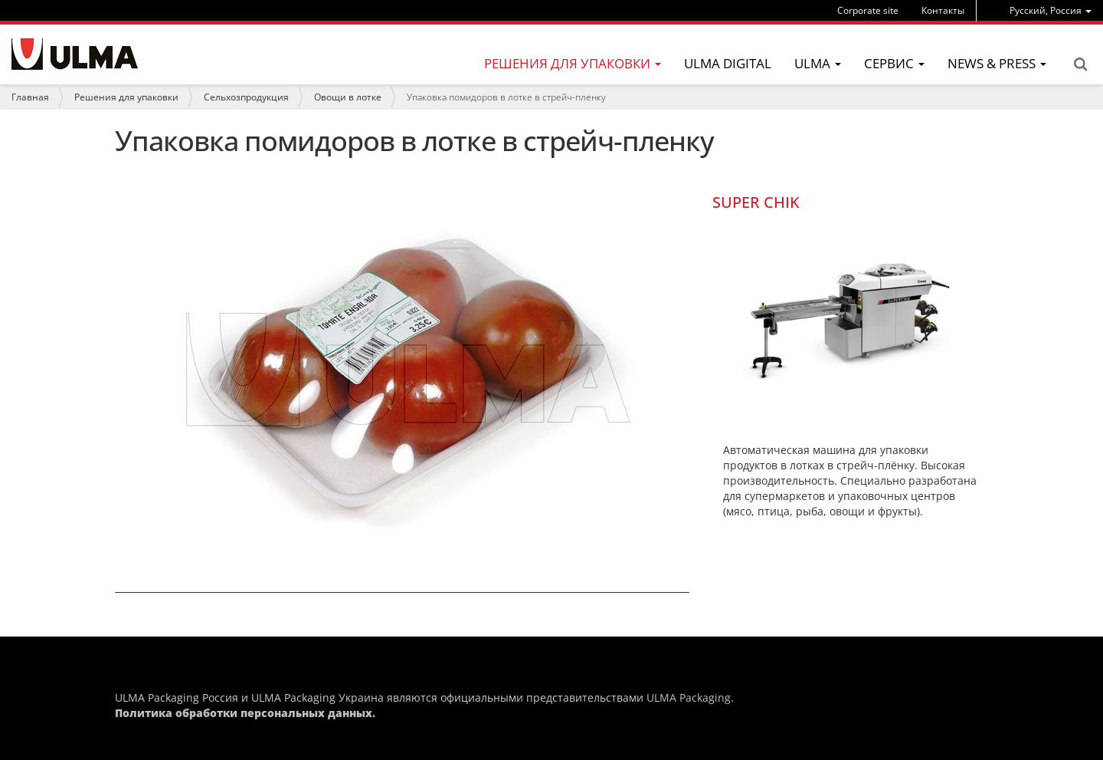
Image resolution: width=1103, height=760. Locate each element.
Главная (30, 97)
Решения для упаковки (126, 97)
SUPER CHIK (756, 202)
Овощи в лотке (347, 97)
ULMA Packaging (688, 697)
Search (1080, 64)
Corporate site (867, 10)
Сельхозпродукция (246, 97)
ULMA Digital (727, 63)
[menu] (1051, 10)
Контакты (942, 10)
